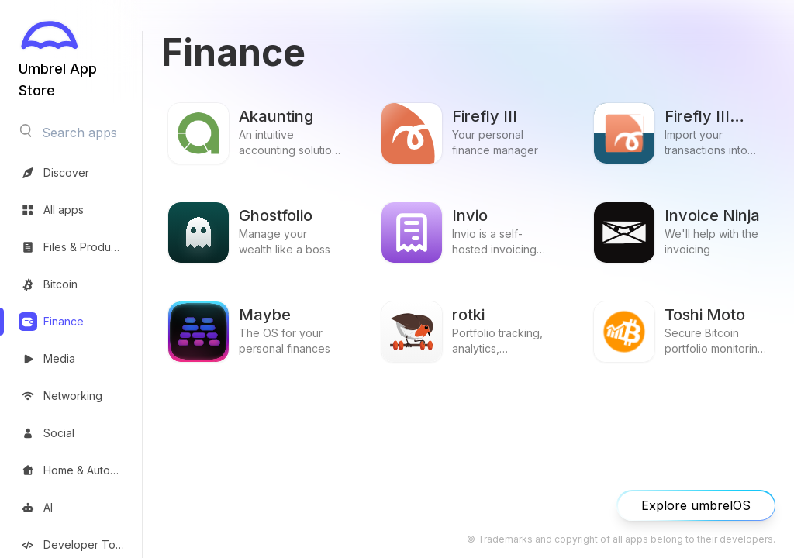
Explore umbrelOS (695, 505)
